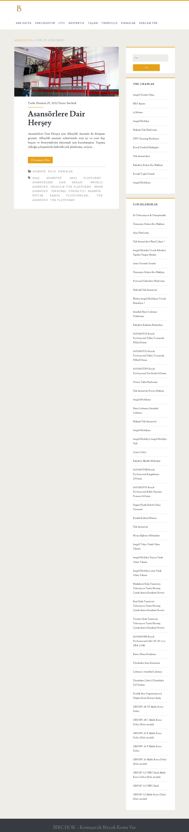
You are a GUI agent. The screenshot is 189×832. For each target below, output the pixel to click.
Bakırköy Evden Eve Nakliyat (148, 165)
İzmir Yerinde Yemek (144, 263)
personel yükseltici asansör (76, 191)
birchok (71, 103)
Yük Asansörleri (141, 156)
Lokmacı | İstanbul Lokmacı (147, 671)
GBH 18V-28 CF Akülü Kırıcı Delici (148, 709)
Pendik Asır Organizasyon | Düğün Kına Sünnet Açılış (147, 696)
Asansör (39, 171)
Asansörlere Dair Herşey (66, 72)
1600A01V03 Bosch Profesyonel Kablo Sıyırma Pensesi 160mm (147, 492)
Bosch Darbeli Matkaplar (146, 147)
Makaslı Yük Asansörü (145, 421)
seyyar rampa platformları (60, 195)
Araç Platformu (141, 232)
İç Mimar (138, 112)
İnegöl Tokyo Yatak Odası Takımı (146, 546)
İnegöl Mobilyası (142, 182)
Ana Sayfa (23, 23)
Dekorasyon (45, 23)
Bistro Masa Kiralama (144, 654)
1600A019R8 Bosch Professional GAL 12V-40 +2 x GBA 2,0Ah (149, 641)
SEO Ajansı (139, 103)
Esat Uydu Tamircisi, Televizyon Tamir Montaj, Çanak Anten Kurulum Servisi (148, 606)
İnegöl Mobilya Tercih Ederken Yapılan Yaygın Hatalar (149, 252)
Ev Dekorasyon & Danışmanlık (149, 215)
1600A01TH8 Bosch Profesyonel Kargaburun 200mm (146, 474)
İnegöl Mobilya (141, 121)
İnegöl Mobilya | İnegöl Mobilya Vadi (150, 441)
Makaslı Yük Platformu (145, 129)
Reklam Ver (148, 23)
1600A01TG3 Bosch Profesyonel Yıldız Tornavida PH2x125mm (148, 338)
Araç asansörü (47, 178)
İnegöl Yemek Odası (143, 94)
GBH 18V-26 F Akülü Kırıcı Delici (147, 748)
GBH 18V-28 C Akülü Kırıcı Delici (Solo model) (147, 722)
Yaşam (93, 23)
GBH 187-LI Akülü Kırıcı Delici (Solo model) (149, 796)
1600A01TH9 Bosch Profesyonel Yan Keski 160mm (149, 371)
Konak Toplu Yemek (144, 173)
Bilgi (52, 171)
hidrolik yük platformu (71, 186)
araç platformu (85, 178)
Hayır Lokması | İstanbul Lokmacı (145, 410)
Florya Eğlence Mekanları (146, 535)
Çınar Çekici (139, 452)
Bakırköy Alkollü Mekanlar (146, 461)
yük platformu (62, 200)
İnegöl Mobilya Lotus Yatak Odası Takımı (147, 573)
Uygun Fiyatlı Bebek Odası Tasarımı (147, 507)
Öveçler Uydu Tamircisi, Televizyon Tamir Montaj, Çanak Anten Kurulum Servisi (148, 623)
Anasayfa (23, 40)
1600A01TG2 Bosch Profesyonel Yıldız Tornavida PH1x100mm (148, 356)
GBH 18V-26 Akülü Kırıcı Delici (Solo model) (150, 761)
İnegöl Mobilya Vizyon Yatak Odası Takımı (148, 559)
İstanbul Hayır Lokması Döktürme (145, 314)
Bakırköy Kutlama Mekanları (148, 325)
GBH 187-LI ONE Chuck (146, 785)
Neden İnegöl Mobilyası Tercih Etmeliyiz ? (149, 301)
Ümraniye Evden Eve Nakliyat (148, 224)
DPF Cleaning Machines (146, 138)
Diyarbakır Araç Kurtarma (146, 663)
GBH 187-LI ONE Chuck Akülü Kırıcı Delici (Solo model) (149, 775)
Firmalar (128, 23)
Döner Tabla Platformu (145, 382)
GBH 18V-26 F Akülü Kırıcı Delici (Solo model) (147, 735)
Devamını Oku (42, 160)
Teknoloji (109, 23)
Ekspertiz (77, 23)
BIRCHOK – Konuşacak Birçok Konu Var (94, 827)
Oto (62, 23)
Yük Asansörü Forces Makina (148, 390)
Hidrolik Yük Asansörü (145, 290)
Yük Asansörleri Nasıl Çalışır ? (149, 241)
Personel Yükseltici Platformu (149, 281)
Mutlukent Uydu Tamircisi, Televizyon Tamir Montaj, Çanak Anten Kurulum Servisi (148, 588)
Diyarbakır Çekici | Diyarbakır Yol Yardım (148, 682)
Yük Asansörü (140, 526)
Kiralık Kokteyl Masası (145, 518)
